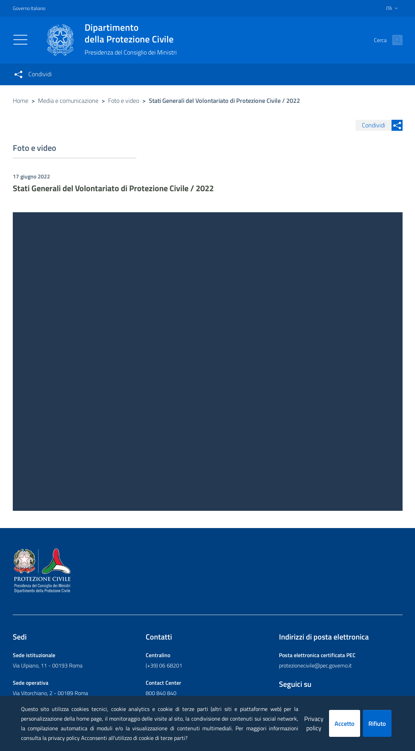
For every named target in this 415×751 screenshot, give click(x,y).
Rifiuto (377, 723)
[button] (394, 40)
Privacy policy (314, 723)
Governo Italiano (29, 8)
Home (20, 100)
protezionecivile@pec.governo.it (315, 665)
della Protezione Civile (131, 33)
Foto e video (123, 100)
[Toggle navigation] (20, 39)
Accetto (345, 723)
